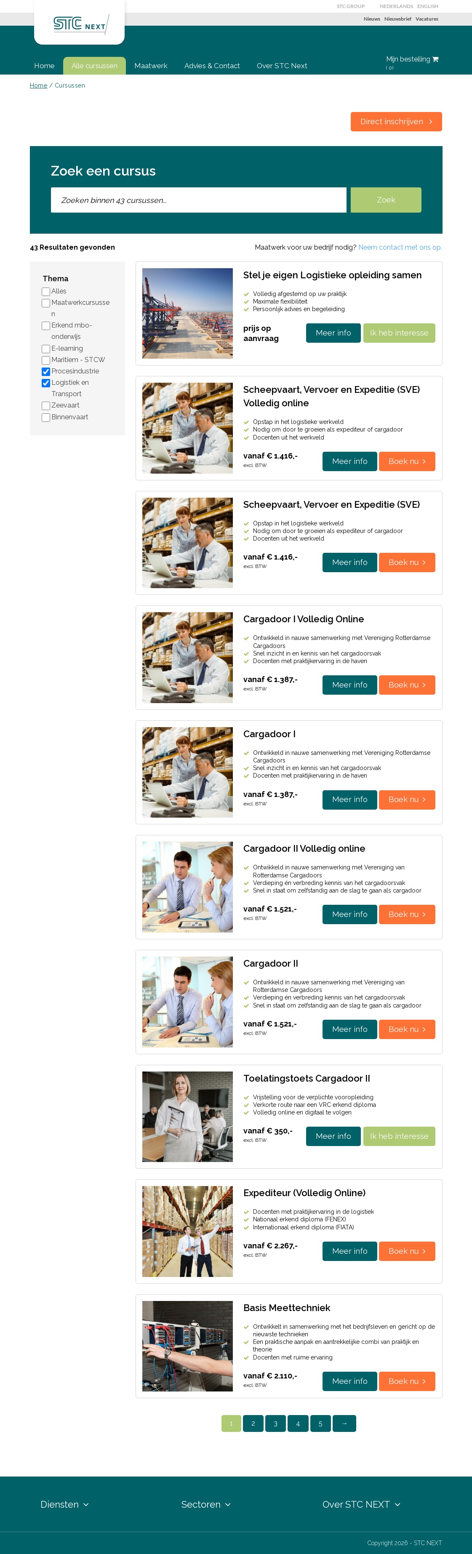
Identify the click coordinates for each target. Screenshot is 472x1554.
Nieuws (372, 19)
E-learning (67, 348)
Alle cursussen (94, 65)
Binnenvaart (69, 417)
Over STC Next (282, 65)
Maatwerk (151, 65)
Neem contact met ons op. (400, 247)
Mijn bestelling (412, 63)
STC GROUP (351, 6)
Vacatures (427, 19)
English (427, 6)
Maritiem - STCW (78, 360)
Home (44, 65)
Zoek (386, 199)
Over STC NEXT (361, 1504)
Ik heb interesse (399, 332)
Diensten (64, 1504)
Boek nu (407, 461)
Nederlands (396, 6)
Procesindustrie (75, 371)
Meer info (333, 332)
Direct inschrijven (396, 121)
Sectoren (206, 1504)
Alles (59, 291)
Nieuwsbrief (397, 19)
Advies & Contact (212, 65)
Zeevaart (65, 405)
